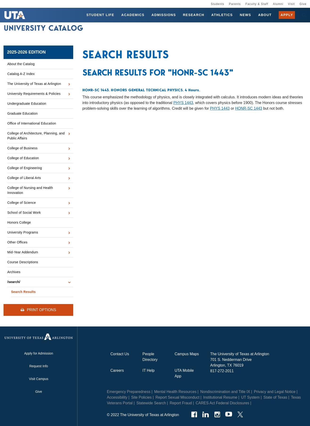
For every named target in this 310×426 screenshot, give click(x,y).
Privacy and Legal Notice (274, 392)
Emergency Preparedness (128, 392)
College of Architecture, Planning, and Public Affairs (36, 135)
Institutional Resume (220, 397)
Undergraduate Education (26, 103)
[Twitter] (240, 414)
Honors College (19, 222)
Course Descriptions (22, 262)
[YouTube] (228, 414)
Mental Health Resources (175, 392)
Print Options (38, 310)
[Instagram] (217, 414)
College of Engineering (24, 168)
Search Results (23, 292)
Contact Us (119, 354)
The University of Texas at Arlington (34, 84)
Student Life (100, 15)
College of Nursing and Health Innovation (30, 190)
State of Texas (275, 397)
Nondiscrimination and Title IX (225, 392)
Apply (287, 15)
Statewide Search (151, 403)
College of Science (21, 203)
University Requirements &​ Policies (33, 94)
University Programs (22, 232)
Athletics (222, 15)
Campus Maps (187, 354)
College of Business (22, 148)
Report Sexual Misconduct (177, 397)
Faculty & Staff (257, 4)
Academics (132, 15)
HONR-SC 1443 (248, 108)
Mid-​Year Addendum (22, 252)
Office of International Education (31, 123)
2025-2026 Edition (26, 52)
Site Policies (141, 397)
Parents (235, 4)
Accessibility (117, 397)
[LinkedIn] (205, 414)
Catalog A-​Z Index (21, 74)
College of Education (23, 158)
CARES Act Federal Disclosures (222, 403)
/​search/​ (13, 282)
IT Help (148, 370)
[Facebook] (194, 414)
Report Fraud (181, 403)
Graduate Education (22, 113)
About (265, 15)
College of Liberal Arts (24, 178)
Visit (291, 4)
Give (302, 4)
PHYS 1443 (183, 103)
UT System (250, 397)
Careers (117, 370)
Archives (13, 272)
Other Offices (17, 242)
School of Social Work (24, 212)
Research (193, 15)
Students (217, 4)
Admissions (164, 15)
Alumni (278, 4)
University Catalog (43, 29)
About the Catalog (21, 64)
